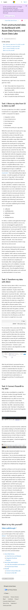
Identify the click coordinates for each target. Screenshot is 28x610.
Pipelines (8, 560)
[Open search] (21, 2)
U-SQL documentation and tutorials (15, 564)
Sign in (25, 2)
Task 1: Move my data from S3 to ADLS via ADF (14, 44)
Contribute (10, 599)
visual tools (5, 173)
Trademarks (13, 603)
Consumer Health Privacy (9, 601)
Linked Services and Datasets (13, 556)
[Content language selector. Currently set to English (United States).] (10, 586)
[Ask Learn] (22, 20)
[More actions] (25, 20)
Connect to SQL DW (11, 573)
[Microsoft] (14, 2)
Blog (4, 599)
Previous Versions (15, 597)
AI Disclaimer (6, 597)
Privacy (16, 599)
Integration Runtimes (11, 558)
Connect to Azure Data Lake (13, 570)
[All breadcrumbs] (3, 20)
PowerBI (7, 568)
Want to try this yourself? (8, 50)
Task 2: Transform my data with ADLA (11, 46)
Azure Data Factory (9, 554)
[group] (14, 324)
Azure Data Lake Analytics (11, 562)
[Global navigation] (1, 2)
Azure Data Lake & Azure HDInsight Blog (11, 20)
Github (3, 536)
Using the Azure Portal (12, 566)
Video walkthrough (8, 528)
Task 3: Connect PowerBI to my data (11, 48)
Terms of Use (6, 603)
